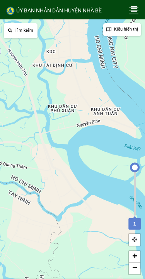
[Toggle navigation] (134, 11)
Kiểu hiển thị (122, 29)
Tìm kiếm (20, 30)
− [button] (134, 268)
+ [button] (134, 257)
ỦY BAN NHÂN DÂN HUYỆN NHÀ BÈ (54, 11)
